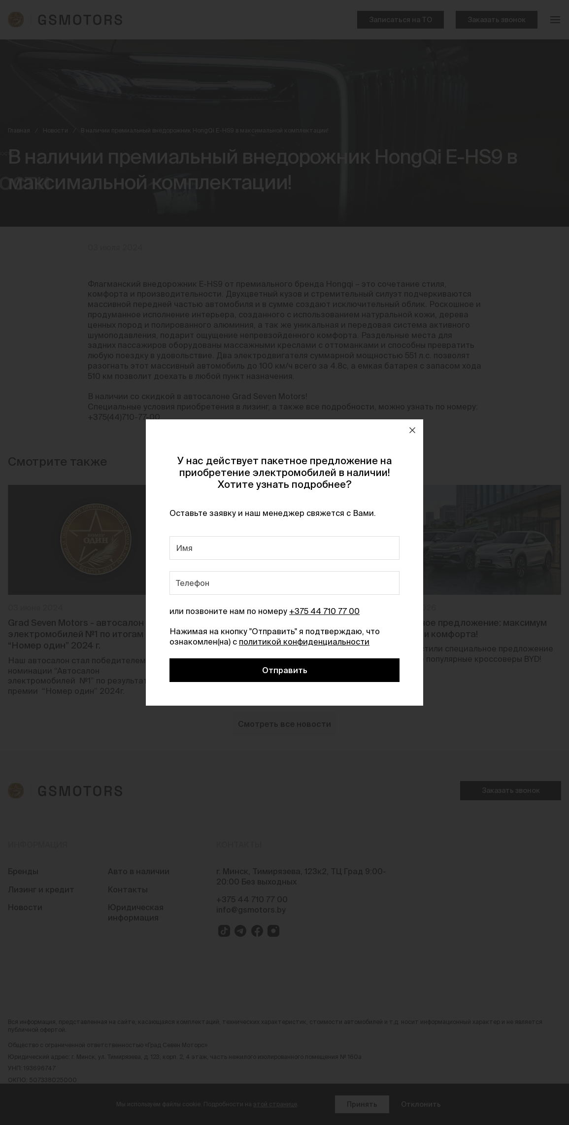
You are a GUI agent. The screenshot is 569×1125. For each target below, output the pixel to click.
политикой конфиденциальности (304, 641)
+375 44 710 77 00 (324, 611)
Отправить (284, 670)
